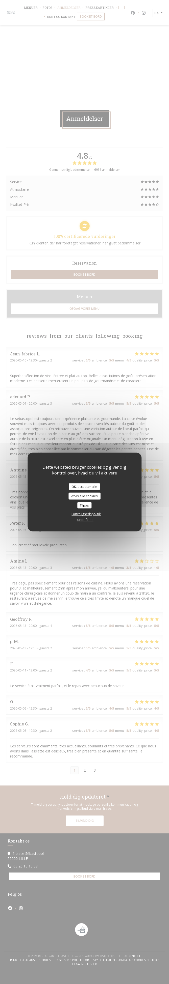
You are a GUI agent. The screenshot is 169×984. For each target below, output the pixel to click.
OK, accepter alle (84, 486)
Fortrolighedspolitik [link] (86, 514)
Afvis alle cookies (84, 496)
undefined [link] (85, 519)
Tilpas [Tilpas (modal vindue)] (84, 505)
